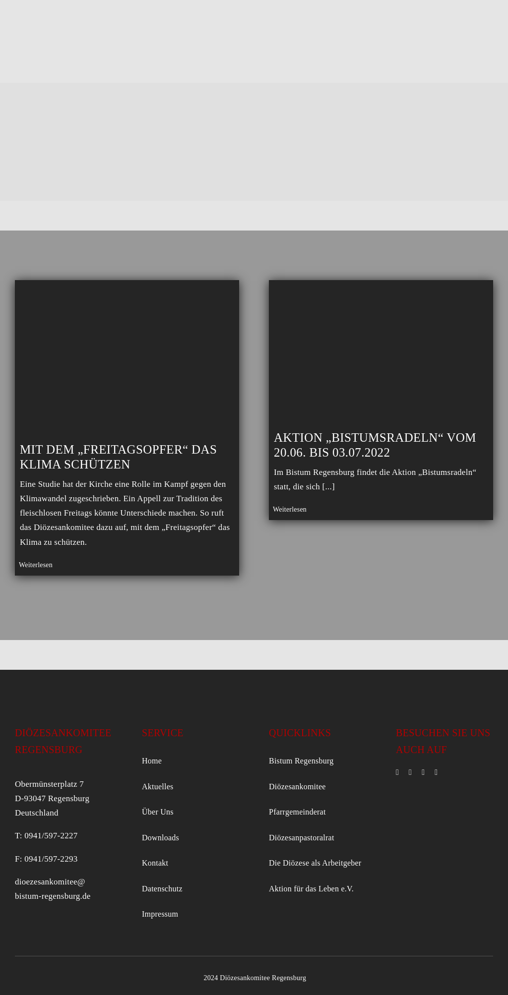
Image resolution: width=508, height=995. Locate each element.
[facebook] (397, 772)
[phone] (436, 772)
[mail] (423, 772)
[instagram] (410, 772)
